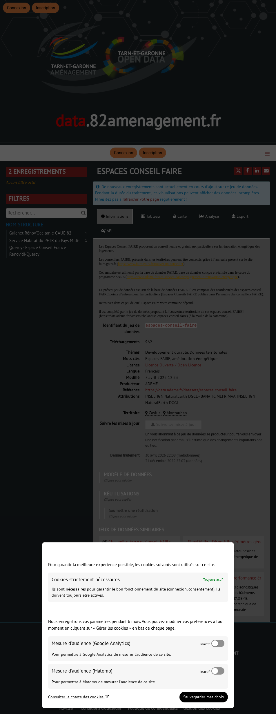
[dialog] (138, 625)
